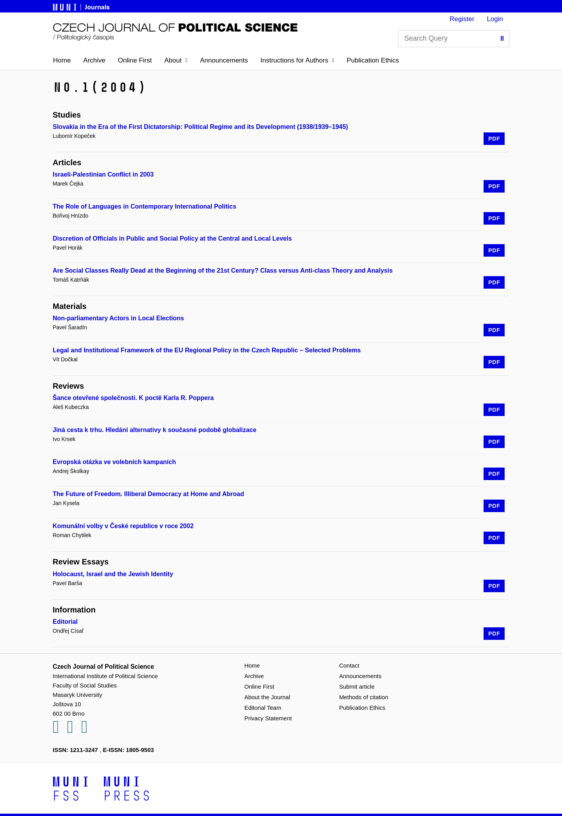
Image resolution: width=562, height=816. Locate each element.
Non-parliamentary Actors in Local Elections (118, 318)
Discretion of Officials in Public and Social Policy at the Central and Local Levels (172, 238)
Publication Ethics (373, 60)
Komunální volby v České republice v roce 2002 (123, 526)
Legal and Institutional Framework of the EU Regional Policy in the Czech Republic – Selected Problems (207, 350)
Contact (349, 665)
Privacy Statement (268, 718)
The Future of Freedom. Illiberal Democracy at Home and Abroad (148, 494)
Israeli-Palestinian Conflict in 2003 (103, 174)
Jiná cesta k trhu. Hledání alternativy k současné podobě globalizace (154, 430)
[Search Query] (453, 38)
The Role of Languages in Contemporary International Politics (144, 206)
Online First (135, 60)
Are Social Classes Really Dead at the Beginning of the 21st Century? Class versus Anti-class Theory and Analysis (223, 270)
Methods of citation (363, 697)
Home (62, 60)
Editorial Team (262, 707)
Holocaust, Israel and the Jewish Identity (113, 574)
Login (495, 19)
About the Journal (267, 697)
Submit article (357, 686)
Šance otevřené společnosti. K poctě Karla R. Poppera (133, 398)
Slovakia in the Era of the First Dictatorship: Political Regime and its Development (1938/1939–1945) (200, 126)
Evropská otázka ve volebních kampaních (114, 462)
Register (462, 19)
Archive (94, 60)
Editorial (65, 621)
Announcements (224, 60)
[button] (175, 60)
